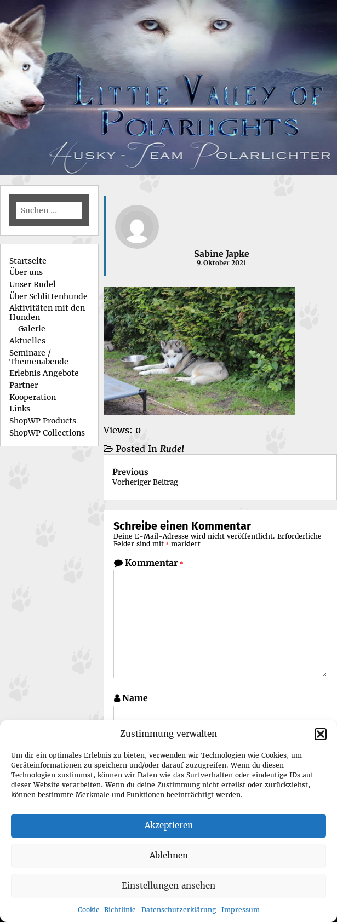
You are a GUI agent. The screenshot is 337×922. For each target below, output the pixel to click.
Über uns (26, 272)
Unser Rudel (32, 284)
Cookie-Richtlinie (107, 910)
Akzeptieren (169, 825)
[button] (320, 734)
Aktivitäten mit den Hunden (47, 312)
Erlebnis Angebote (44, 373)
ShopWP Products (42, 421)
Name (135, 698)
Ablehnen (169, 855)
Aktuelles (27, 341)
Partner (23, 385)
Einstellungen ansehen (168, 885)
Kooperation (32, 397)
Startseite (28, 261)
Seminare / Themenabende (38, 357)
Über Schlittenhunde (48, 296)
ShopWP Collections (47, 433)
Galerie (31, 329)
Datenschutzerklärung (178, 910)
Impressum (240, 910)
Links (19, 409)
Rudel (172, 448)
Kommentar (154, 563)
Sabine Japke (221, 253)
